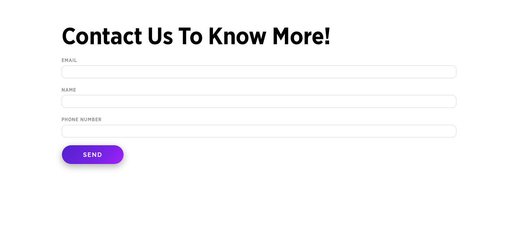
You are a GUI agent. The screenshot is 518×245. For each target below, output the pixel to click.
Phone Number (259, 125)
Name (259, 96)
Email (259, 66)
